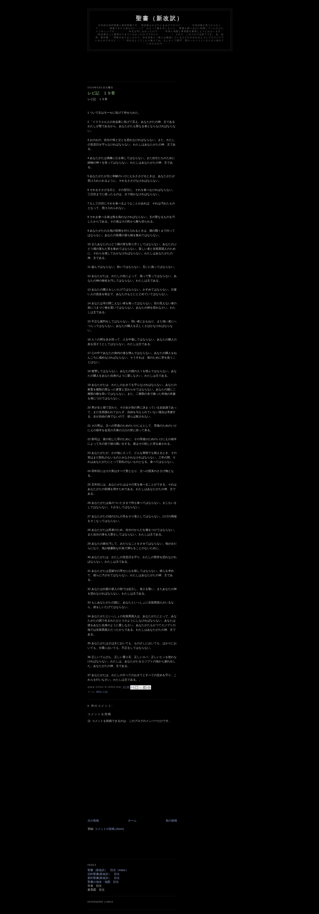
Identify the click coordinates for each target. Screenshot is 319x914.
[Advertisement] (167, 63)
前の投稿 (171, 820)
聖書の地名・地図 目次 (103, 881)
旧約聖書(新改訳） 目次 (104, 874)
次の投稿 (93, 820)
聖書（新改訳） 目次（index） (108, 870)
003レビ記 (102, 692)
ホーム (132, 820)
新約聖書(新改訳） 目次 (104, 878)
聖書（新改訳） (159, 18)
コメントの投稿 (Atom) (109, 828)
